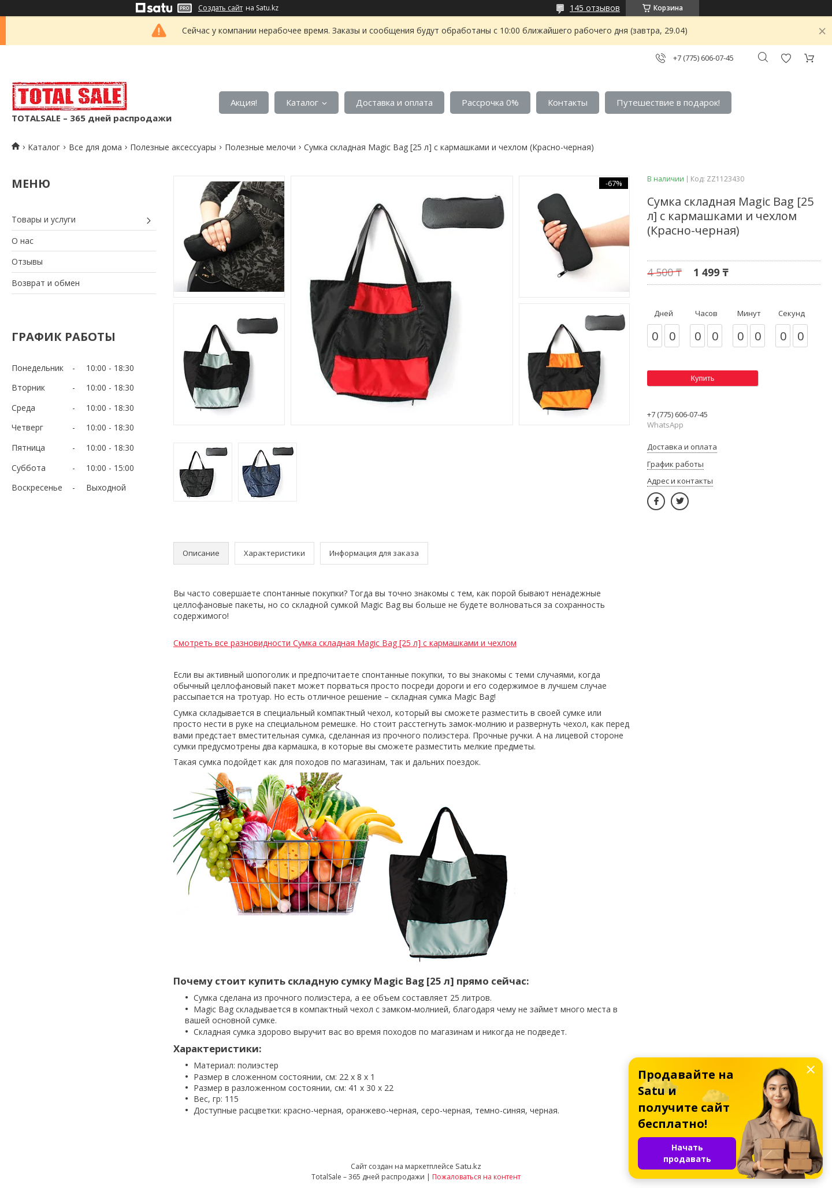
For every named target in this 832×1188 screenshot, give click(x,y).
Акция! (244, 102)
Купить (702, 378)
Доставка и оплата (394, 102)
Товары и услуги (44, 219)
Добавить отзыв (785, 58)
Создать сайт (220, 8)
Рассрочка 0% (490, 102)
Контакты (568, 102)
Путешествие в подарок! (668, 102)
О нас (23, 240)
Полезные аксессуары (173, 147)
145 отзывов (595, 7)
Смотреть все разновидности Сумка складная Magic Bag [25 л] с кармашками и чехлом (345, 642)
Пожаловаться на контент (476, 1177)
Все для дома (95, 147)
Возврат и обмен (46, 282)
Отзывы (27, 261)
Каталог (302, 102)
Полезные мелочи (260, 147)
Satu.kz (468, 1166)
